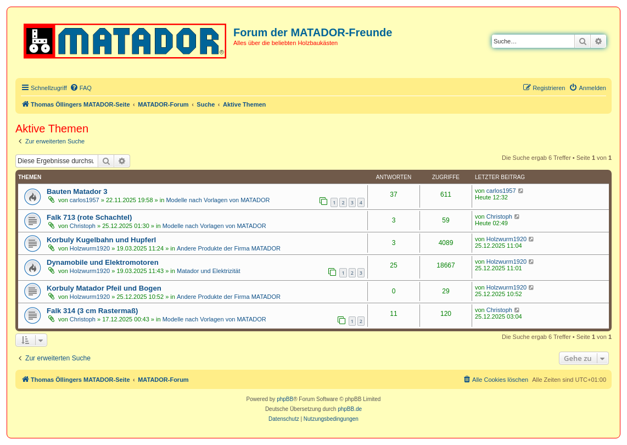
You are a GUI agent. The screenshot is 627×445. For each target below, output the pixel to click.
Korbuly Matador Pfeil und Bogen (104, 288)
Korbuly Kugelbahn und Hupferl (101, 240)
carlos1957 (84, 200)
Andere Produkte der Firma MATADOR (229, 248)
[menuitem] (81, 87)
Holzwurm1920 (90, 248)
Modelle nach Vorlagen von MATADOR (218, 200)
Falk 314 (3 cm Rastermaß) (92, 311)
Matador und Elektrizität (208, 271)
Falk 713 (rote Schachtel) (89, 217)
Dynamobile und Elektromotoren (103, 262)
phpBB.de (350, 409)
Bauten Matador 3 (77, 191)
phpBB (285, 399)
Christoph (83, 225)
